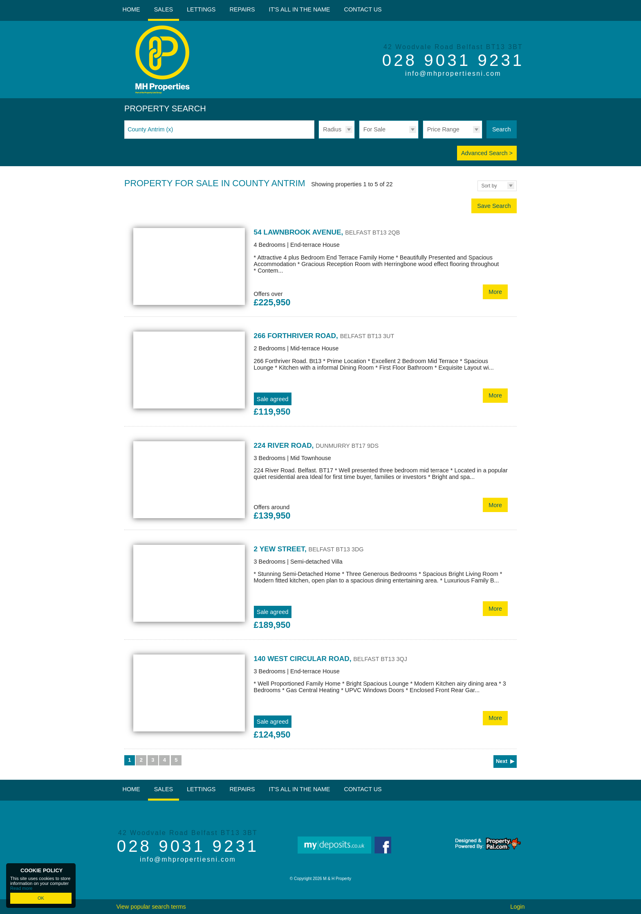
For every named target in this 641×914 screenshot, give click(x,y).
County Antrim (150, 129)
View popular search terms (151, 906)
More (495, 292)
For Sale (374, 129)
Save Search (494, 206)
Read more (21, 888)
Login (517, 906)
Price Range (443, 129)
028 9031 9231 (453, 60)
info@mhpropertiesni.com (453, 73)
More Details (320, 268)
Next (501, 761)
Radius (332, 129)
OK (41, 898)
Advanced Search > (487, 153)
